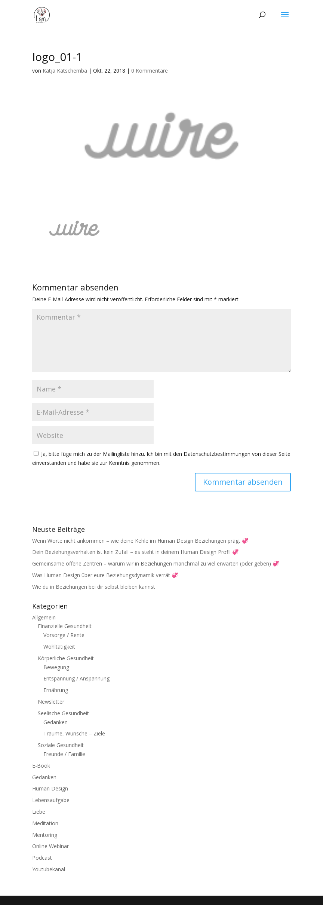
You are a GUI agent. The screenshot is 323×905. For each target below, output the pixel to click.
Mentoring (44, 834)
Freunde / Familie (64, 754)
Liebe (38, 811)
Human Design (50, 788)
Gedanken (55, 722)
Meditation (45, 823)
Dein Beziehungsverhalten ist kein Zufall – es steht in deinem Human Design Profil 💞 (135, 551)
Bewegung (56, 667)
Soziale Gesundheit (61, 745)
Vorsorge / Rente (63, 635)
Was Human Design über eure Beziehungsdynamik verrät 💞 (105, 575)
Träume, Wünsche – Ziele (74, 733)
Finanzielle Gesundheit (65, 626)
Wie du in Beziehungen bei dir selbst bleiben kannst (93, 586)
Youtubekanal (48, 869)
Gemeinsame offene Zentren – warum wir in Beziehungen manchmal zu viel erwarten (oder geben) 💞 (155, 563)
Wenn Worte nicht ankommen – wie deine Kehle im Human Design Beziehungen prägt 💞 (140, 540)
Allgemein (44, 617)
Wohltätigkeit (59, 646)
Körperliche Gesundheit (66, 658)
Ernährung (55, 690)
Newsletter (51, 701)
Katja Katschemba (65, 70)
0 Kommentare (149, 70)
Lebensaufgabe (51, 800)
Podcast (42, 857)
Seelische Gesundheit (63, 713)
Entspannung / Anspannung (76, 678)
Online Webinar (50, 846)
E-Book (41, 765)
